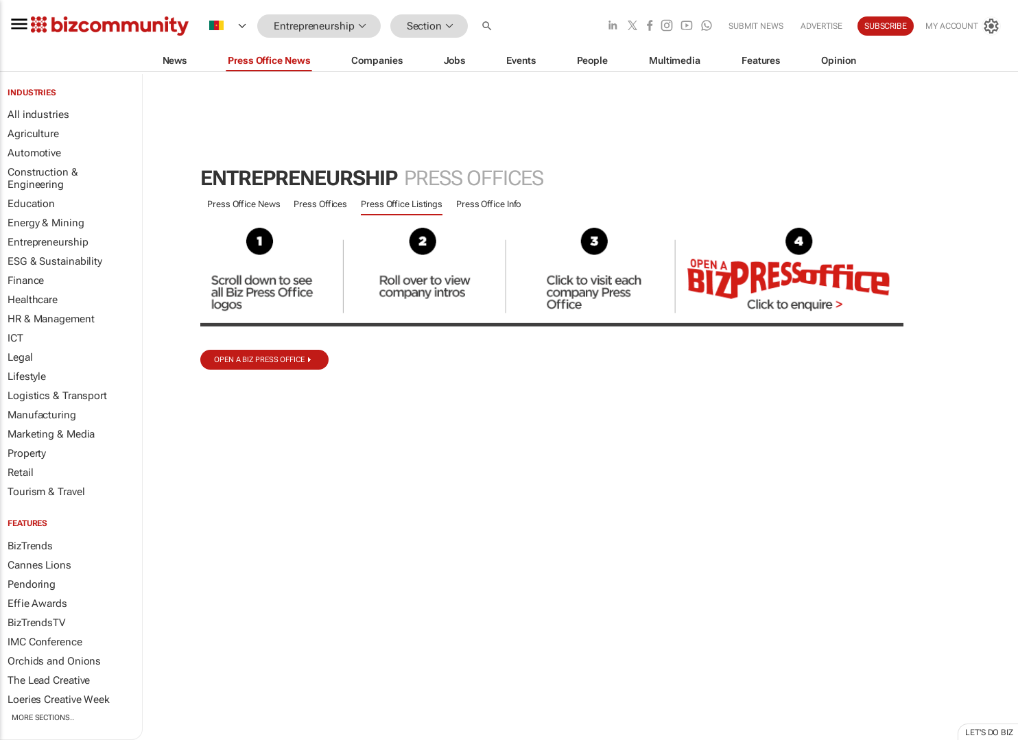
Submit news (756, 26)
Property (27, 453)
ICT (15, 338)
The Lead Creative (49, 680)
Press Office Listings (401, 204)
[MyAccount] (963, 26)
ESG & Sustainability (55, 261)
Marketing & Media (51, 434)
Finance (26, 280)
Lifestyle (27, 376)
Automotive (34, 153)
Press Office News (243, 204)
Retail (20, 472)
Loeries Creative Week (59, 699)
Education (31, 204)
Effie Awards (37, 603)
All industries (38, 114)
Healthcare (33, 300)
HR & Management (51, 319)
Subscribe (885, 26)
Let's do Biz (989, 732)
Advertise (821, 26)
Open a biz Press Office (259, 359)
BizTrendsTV (36, 623)
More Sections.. (43, 717)
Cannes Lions (39, 565)
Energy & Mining (46, 223)
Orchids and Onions (54, 661)
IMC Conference (45, 642)
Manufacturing (42, 415)
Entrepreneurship (48, 242)
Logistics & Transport (57, 396)
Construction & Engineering (43, 178)
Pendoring (32, 584)
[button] (488, 26)
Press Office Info (488, 204)
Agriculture (33, 134)
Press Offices (320, 204)
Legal (20, 357)
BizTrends (30, 546)
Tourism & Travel (46, 492)
